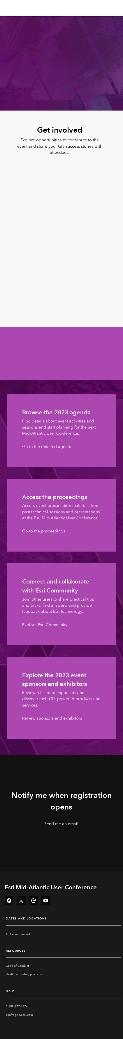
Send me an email (61, 823)
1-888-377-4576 (17, 1006)
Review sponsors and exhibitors (52, 718)
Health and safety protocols (24, 974)
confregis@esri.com (19, 1015)
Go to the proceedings (43, 531)
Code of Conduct (17, 966)
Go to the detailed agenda (47, 446)
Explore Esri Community (44, 624)
